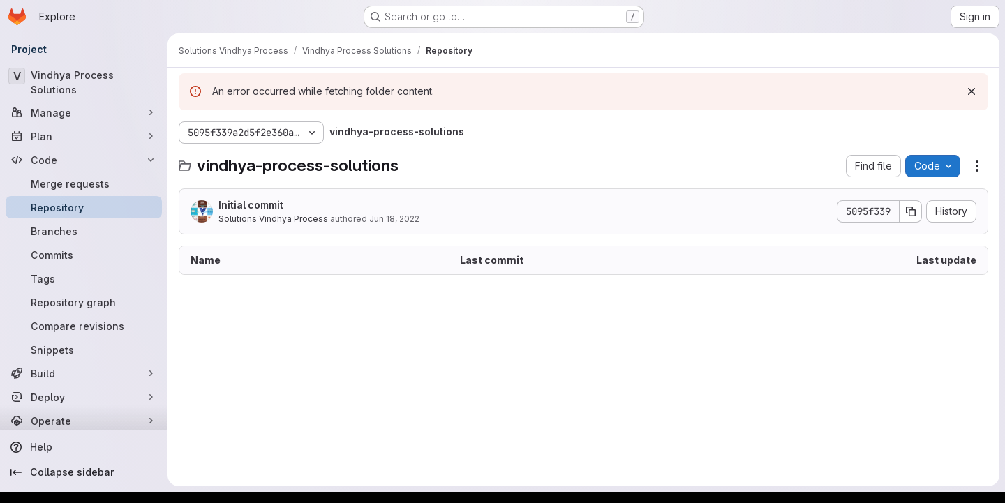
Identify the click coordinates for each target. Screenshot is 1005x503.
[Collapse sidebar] (84, 472)
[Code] (84, 160)
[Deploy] (84, 397)
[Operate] (84, 421)
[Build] (84, 373)
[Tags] (84, 278)
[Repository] (84, 207)
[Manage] (84, 112)
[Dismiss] (971, 91)
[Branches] (84, 231)
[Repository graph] (84, 302)
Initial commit (250, 205)
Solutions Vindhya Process (273, 218)
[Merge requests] (84, 183)
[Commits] (84, 254)
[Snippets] (84, 349)
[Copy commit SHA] (911, 211)
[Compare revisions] (84, 326)
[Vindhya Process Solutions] (84, 82)
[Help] (84, 447)
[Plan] (84, 136)
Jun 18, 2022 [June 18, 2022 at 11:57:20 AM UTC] (394, 218)
